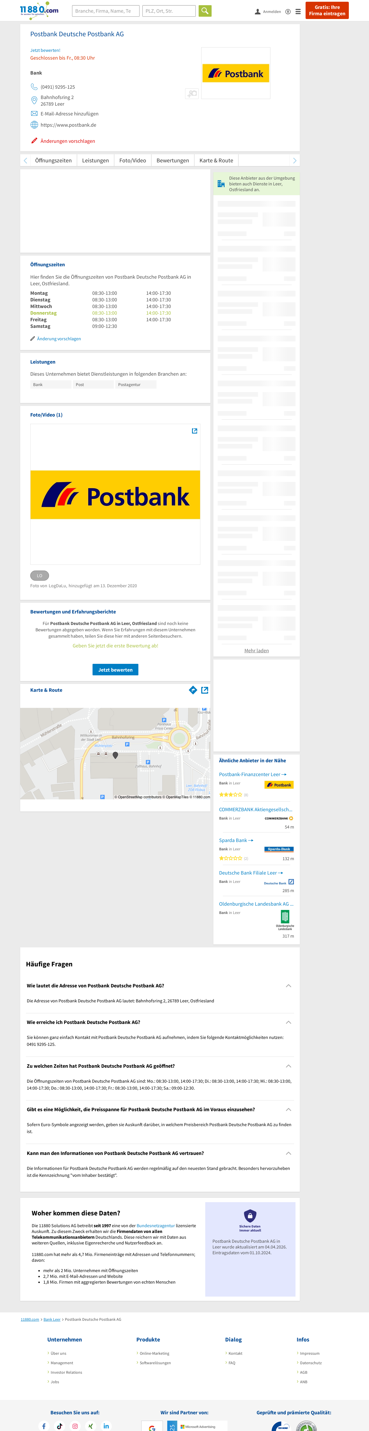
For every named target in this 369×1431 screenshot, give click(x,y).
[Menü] (300, 11)
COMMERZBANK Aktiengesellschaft (256, 809)
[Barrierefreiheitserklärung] (290, 11)
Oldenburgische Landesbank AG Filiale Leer (256, 903)
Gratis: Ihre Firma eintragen (327, 10)
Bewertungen (173, 160)
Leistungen (95, 160)
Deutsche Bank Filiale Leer (248, 872)
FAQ (232, 1362)
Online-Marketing (154, 1353)
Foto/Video (132, 160)
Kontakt (235, 1353)
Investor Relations (66, 1372)
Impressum (310, 1353)
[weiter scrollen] (295, 160)
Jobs (55, 1381)
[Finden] (205, 11)
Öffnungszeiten (53, 160)
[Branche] (106, 11)
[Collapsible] (288, 985)
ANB (303, 1381)
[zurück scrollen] (25, 160)
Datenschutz (311, 1362)
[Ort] (169, 11)
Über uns (58, 1353)
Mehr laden (256, 650)
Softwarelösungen (155, 1362)
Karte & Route (216, 160)
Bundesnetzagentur (156, 1225)
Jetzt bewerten (115, 669)
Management (62, 1362)
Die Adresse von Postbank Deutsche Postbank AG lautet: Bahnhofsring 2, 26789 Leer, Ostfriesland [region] (120, 1001)
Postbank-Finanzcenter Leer (249, 774)
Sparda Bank (233, 840)
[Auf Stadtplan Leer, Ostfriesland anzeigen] (204, 689)
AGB (303, 1372)
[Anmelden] (270, 11)
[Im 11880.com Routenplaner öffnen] (193, 688)
